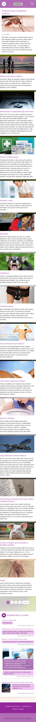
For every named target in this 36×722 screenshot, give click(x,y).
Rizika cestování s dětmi (11, 76)
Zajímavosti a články (18, 709)
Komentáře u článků (18, 615)
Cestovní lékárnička (9, 157)
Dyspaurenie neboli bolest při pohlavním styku (18, 629)
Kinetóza (4, 234)
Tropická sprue (6, 306)
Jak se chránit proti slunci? (12, 343)
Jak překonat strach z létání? (13, 455)
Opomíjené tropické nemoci (12, 706)
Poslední (25, 602)
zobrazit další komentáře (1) (25, 625)
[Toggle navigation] (4, 4)
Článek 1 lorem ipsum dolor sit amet (14, 639)
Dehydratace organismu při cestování (17, 111)
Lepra (2, 580)
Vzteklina (4, 273)
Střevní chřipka (7, 418)
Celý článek (10, 52)
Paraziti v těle (6, 200)
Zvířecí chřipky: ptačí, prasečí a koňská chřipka (14, 544)
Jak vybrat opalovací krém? (12, 381)
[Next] (20, 602)
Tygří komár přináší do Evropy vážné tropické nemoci (17, 500)
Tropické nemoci (26, 706)
